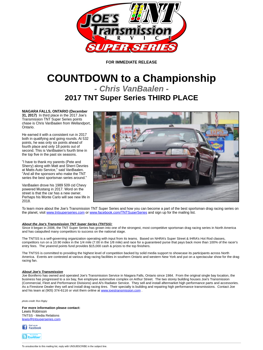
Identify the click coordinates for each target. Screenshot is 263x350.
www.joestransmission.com (121, 290)
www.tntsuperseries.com (65, 212)
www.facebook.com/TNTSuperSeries (118, 212)
